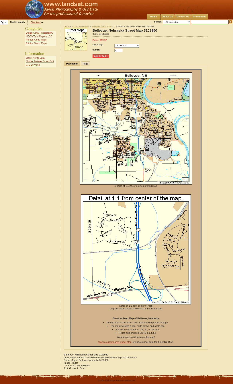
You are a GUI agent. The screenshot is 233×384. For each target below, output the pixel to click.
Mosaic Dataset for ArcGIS (40, 61)
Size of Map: (98, 45)
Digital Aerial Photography (39, 32)
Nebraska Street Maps (102, 26)
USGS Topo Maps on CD (39, 36)
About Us (167, 16)
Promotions (199, 16)
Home (153, 16)
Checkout (36, 22)
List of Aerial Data (35, 57)
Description (72, 63)
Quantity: (97, 50)
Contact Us (183, 16)
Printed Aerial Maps (36, 39)
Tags (85, 63)
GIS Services (33, 64)
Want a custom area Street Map (115, 342)
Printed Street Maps (80, 26)
